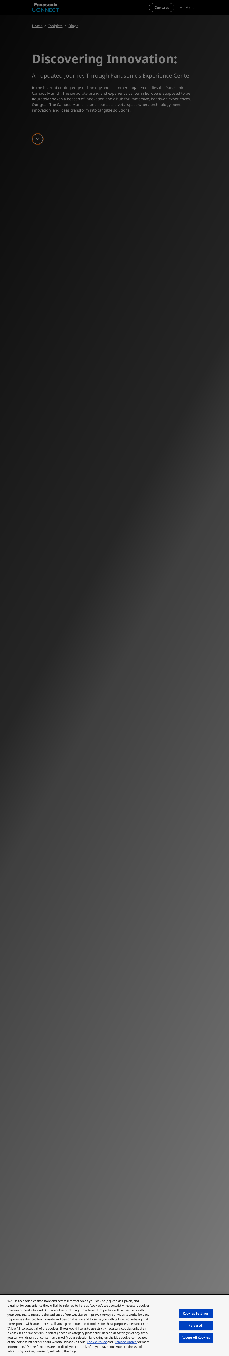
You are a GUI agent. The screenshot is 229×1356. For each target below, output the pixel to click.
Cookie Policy (97, 1342)
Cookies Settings (196, 1313)
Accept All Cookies (196, 1337)
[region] (114, 1325)
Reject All (195, 1325)
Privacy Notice (126, 1342)
